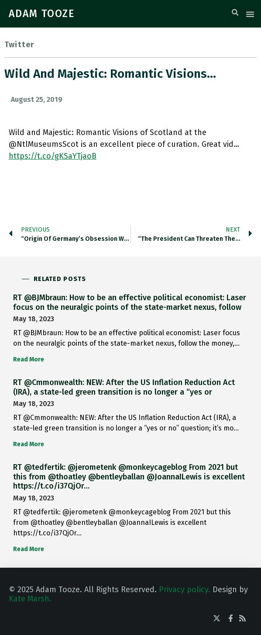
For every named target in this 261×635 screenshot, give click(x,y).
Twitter (19, 44)
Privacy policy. (184, 589)
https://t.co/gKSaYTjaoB (52, 156)
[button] (235, 13)
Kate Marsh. (30, 599)
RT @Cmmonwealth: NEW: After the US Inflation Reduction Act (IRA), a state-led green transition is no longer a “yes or (124, 387)
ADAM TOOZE (42, 13)
